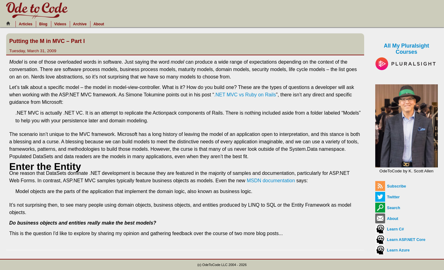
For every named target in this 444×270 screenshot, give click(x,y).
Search (387, 207)
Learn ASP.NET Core (400, 239)
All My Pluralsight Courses (406, 54)
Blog (43, 24)
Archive (80, 24)
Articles (25, 24)
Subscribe (390, 186)
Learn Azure (392, 250)
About (98, 24)
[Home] (10, 23)
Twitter (387, 197)
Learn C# (389, 229)
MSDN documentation (271, 180)
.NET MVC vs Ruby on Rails (245, 94)
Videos (60, 24)
